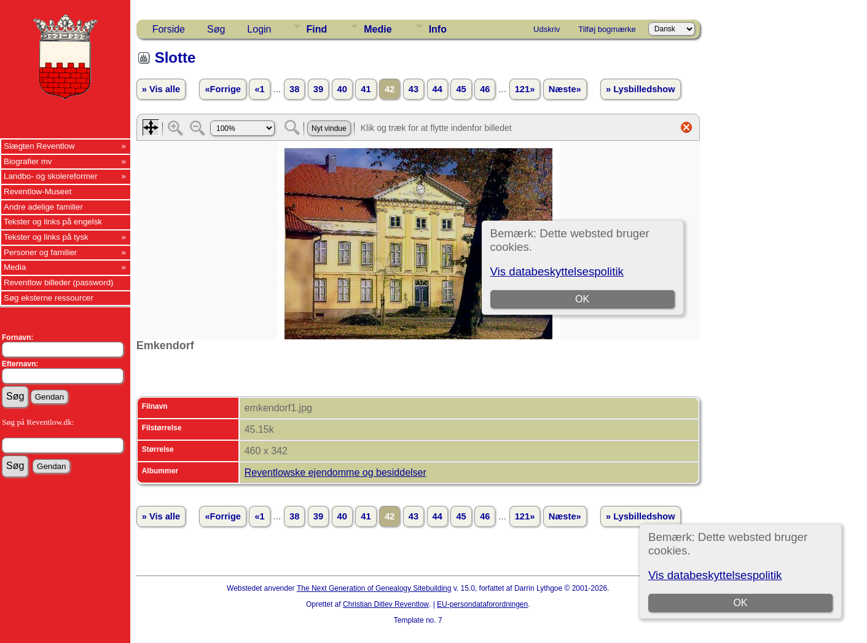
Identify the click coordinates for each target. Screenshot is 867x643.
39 (318, 89)
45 (461, 89)
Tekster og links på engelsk (53, 221)
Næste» (565, 89)
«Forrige (223, 89)
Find (317, 29)
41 (366, 89)
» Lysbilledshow (640, 89)
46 (485, 89)
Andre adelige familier (43, 206)
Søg (216, 29)
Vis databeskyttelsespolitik (715, 575)
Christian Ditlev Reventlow (386, 604)
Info (438, 29)
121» (525, 89)
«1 (259, 89)
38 (294, 89)
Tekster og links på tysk (46, 237)
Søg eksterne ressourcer (48, 297)
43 (413, 89)
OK (740, 603)
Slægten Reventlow (39, 146)
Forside (168, 29)
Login (259, 29)
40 (342, 89)
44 (437, 89)
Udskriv (546, 29)
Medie (377, 29)
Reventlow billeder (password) (59, 282)
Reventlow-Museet (37, 191)
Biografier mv (28, 161)
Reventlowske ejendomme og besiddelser (335, 472)
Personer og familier (40, 252)
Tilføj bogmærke (606, 29)
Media (15, 267)
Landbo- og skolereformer (51, 176)
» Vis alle (161, 89)
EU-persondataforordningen (482, 604)
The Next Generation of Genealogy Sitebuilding (374, 588)
